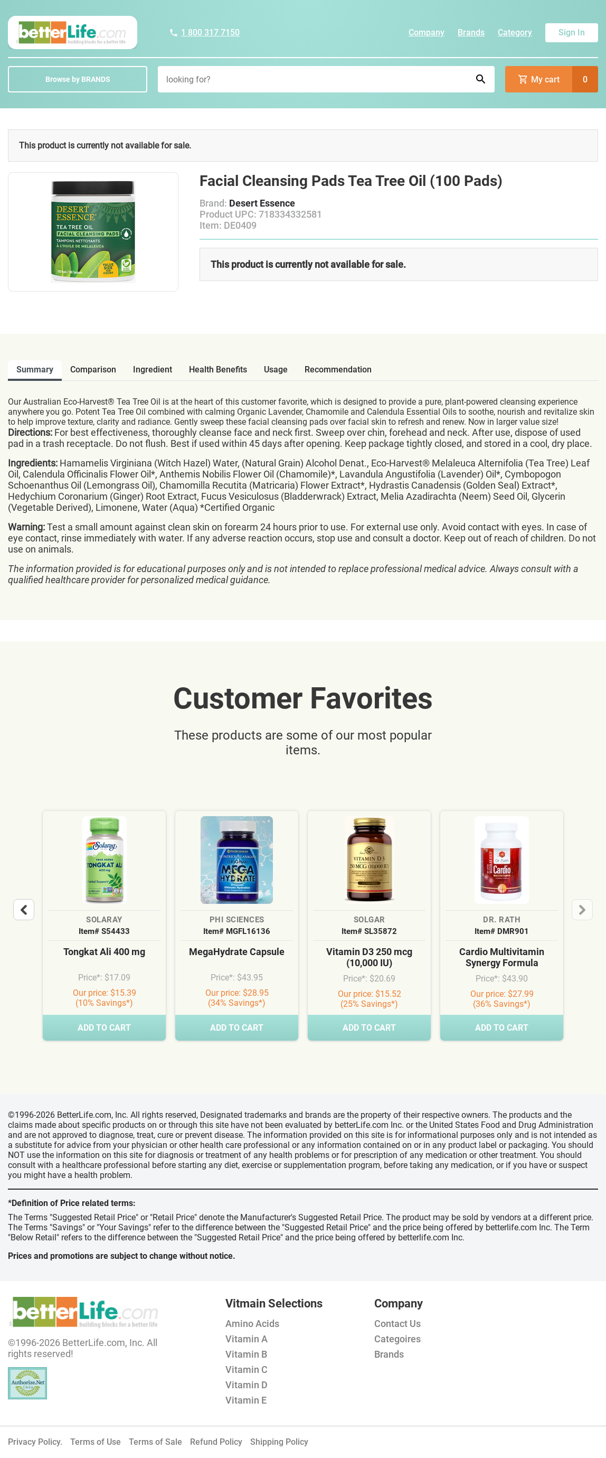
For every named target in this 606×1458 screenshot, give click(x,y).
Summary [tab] (34, 369)
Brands (471, 32)
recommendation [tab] (338, 369)
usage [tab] (276, 369)
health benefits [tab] (218, 369)
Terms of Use (95, 1442)
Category (515, 32)
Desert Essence (262, 203)
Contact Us (397, 1323)
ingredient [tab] (152, 369)
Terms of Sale (155, 1442)
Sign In (571, 32)
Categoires (397, 1338)
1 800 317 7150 (204, 32)
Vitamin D (246, 1384)
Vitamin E (246, 1400)
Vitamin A (246, 1338)
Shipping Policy (279, 1442)
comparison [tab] (93, 369)
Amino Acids (252, 1323)
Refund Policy (216, 1442)
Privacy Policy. (35, 1442)
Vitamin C (246, 1369)
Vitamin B (246, 1354)
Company (426, 32)
